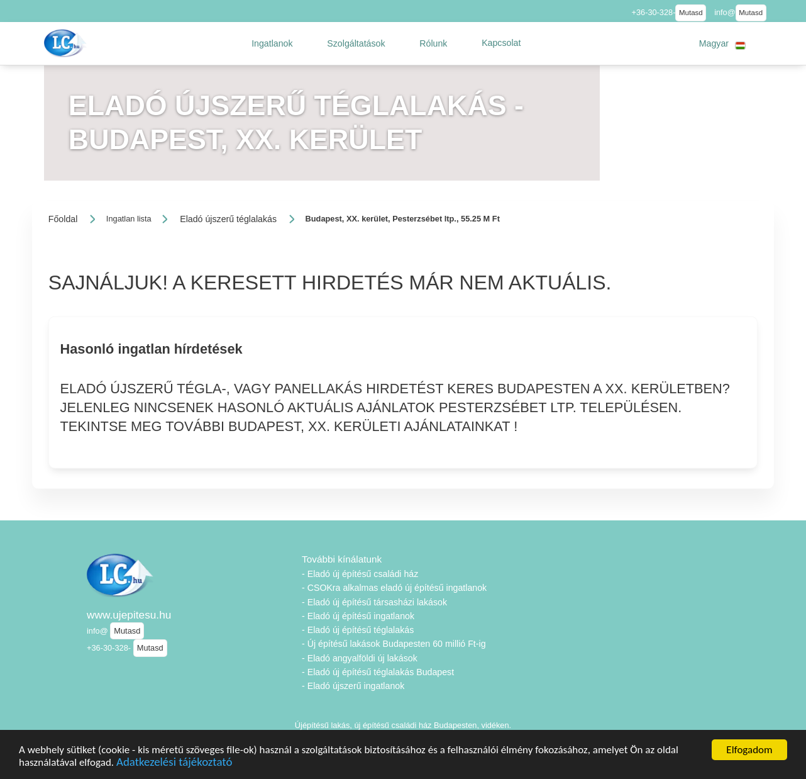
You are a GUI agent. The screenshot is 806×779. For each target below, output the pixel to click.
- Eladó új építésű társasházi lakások (374, 602)
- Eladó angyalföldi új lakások (359, 658)
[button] (272, 43)
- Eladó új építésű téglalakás (358, 630)
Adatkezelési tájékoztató (174, 764)
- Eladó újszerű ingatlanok (353, 686)
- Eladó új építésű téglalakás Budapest (378, 672)
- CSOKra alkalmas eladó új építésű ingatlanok (394, 588)
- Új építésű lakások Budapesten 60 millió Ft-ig (394, 644)
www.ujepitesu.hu (129, 614)
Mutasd (691, 12)
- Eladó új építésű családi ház (360, 574)
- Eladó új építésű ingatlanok (358, 616)
